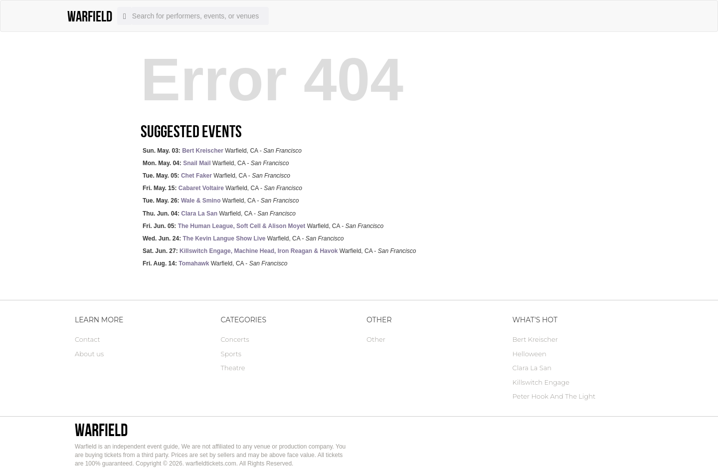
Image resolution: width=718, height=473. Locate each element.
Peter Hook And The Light (554, 396)
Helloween (529, 354)
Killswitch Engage (541, 382)
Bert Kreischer (535, 339)
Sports (231, 354)
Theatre (233, 368)
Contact (87, 339)
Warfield (101, 430)
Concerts (235, 339)
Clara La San (532, 368)
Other (375, 339)
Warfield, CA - (222, 150)
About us (89, 354)
